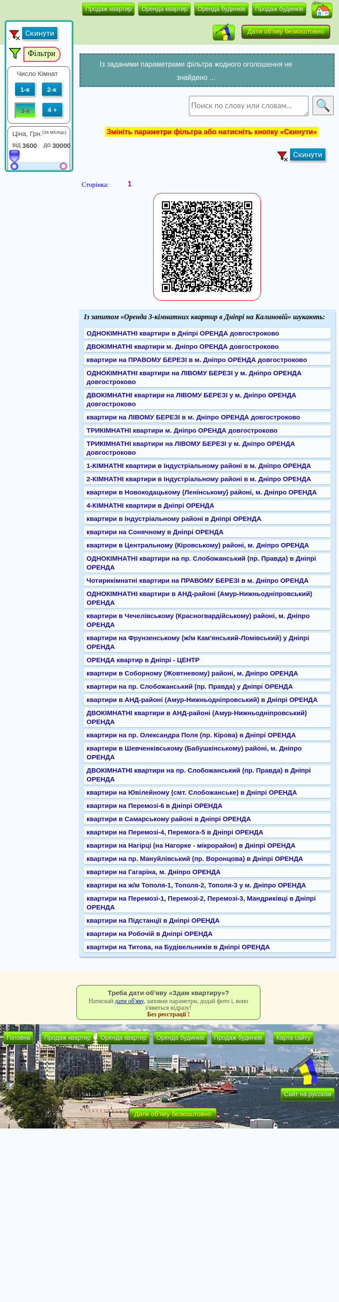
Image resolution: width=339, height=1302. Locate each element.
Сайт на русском (307, 1094)
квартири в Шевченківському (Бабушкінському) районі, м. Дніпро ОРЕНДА (194, 752)
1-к (25, 89)
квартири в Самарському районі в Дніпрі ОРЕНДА (169, 819)
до (47, 144)
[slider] (14, 159)
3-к (25, 110)
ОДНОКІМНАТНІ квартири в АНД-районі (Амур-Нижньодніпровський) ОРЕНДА (199, 598)
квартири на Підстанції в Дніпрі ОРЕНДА (153, 920)
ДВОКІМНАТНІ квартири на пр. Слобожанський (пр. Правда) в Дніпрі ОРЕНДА (199, 774)
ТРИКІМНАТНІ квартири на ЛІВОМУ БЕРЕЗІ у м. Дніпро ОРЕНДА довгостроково (191, 448)
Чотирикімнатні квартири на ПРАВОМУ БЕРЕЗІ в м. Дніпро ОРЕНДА (198, 580)
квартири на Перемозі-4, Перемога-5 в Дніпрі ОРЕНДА (175, 832)
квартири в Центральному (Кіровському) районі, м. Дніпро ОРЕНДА (198, 545)
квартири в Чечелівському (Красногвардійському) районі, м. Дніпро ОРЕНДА (198, 620)
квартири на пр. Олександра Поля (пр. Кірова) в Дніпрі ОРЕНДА (191, 735)
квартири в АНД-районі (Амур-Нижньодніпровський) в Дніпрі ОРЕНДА (202, 699)
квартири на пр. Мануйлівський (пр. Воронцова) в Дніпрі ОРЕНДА (195, 858)
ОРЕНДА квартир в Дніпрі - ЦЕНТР (143, 660)
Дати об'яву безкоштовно (285, 31)
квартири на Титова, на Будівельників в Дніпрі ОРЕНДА (178, 947)
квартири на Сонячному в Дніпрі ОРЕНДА (155, 532)
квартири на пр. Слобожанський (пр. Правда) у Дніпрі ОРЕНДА (190, 686)
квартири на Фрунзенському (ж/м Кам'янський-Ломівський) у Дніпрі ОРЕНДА (198, 642)
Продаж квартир (108, 8)
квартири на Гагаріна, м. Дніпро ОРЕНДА (154, 872)
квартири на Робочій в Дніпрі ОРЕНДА (150, 933)
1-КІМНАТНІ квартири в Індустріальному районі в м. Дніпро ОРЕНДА (199, 465)
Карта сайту (293, 1037)
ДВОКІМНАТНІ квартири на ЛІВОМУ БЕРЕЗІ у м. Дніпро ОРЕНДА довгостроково (191, 399)
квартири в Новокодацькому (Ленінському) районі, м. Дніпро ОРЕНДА (202, 492)
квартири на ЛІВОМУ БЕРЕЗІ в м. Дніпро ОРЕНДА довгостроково (193, 417)
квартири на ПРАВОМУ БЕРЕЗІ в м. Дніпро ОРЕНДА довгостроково (197, 359)
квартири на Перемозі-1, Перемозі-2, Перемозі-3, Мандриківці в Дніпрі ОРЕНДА (201, 902)
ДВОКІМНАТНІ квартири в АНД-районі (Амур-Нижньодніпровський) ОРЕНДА (197, 717)
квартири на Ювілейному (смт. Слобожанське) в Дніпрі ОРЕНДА (192, 792)
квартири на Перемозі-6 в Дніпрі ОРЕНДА (154, 805)
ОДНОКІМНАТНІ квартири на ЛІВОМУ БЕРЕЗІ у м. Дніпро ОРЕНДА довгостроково (194, 377)
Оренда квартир (164, 8)
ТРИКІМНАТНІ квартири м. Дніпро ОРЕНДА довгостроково (182, 430)
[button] (322, 11)
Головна (18, 1037)
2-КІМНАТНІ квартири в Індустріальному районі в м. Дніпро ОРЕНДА (199, 479)
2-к (51, 89)
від (16, 144)
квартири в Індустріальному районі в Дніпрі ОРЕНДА (174, 518)
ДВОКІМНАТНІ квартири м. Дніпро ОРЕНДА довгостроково (183, 346)
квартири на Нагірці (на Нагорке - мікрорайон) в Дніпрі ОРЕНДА (191, 845)
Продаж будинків (279, 8)
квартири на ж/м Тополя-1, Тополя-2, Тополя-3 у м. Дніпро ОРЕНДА (196, 885)
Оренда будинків (221, 8)
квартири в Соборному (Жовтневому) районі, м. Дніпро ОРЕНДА (192, 673)
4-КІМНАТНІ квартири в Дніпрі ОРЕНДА (150, 505)
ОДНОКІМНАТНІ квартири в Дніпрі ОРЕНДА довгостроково (183, 333)
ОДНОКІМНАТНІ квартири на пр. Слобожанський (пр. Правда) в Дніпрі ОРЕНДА (201, 563)
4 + (52, 109)
